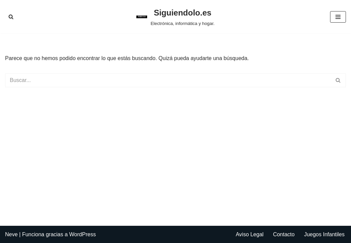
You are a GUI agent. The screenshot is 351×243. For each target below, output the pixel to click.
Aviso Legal (249, 234)
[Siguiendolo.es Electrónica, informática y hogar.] (175, 16)
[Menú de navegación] (338, 17)
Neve (11, 234)
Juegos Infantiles (324, 234)
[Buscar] (11, 16)
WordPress (82, 234)
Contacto (284, 234)
